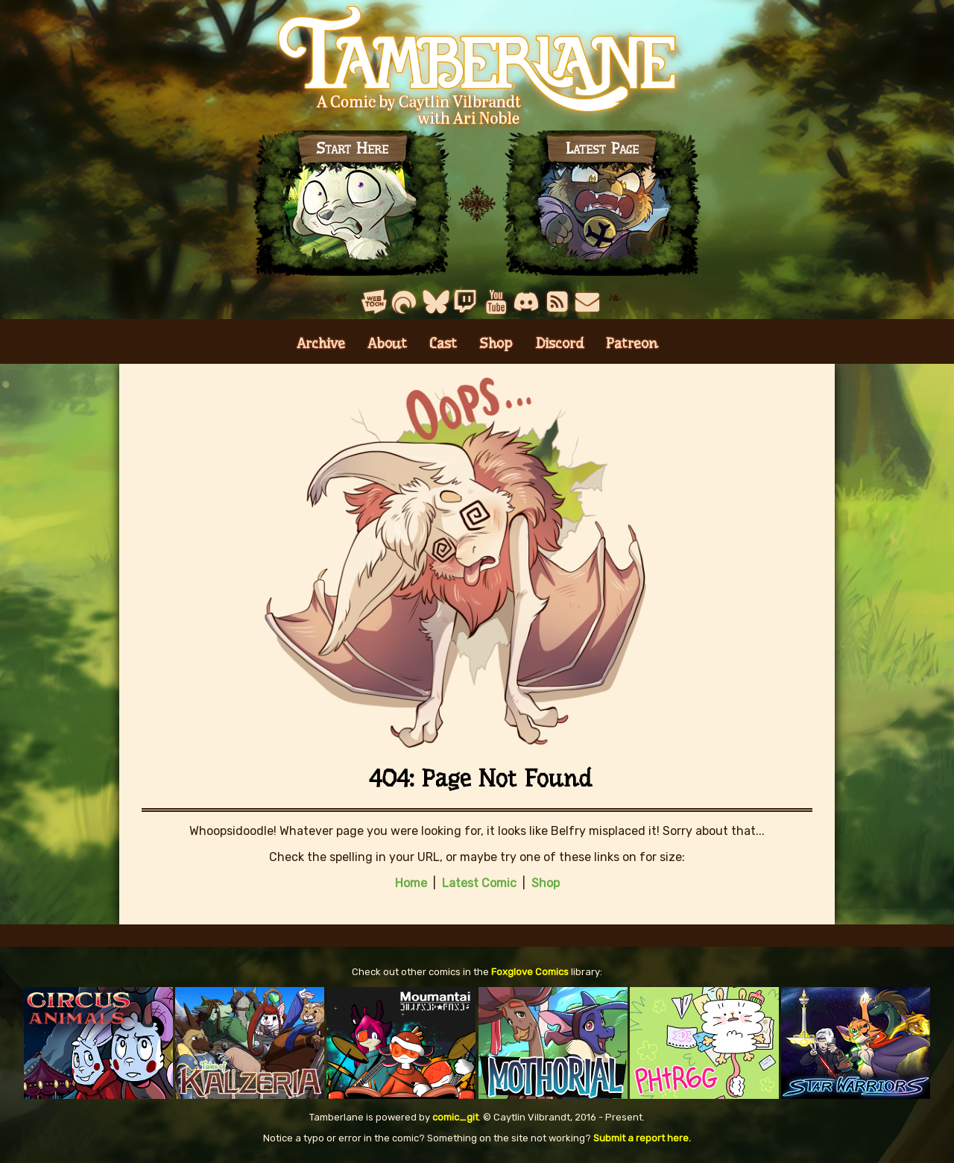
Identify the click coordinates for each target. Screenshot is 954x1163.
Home (411, 883)
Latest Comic (479, 883)
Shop (496, 343)
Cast (443, 343)
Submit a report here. (642, 1138)
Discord (559, 343)
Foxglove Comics (530, 971)
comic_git (455, 1117)
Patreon (632, 343)
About (387, 343)
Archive (321, 343)
